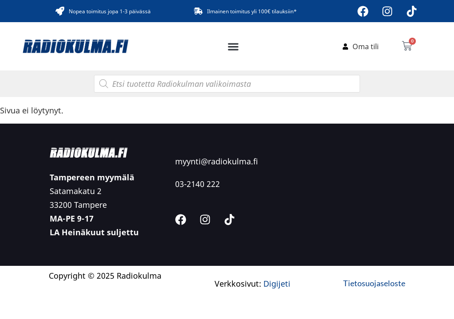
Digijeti (276, 283)
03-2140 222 (197, 184)
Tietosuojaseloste (374, 283)
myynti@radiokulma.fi (216, 161)
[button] (233, 46)
